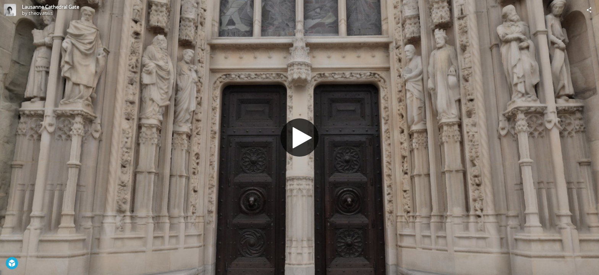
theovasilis (41, 13)
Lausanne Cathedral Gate (50, 6)
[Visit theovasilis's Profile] (10, 10)
